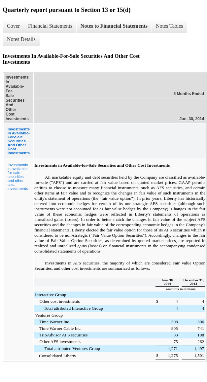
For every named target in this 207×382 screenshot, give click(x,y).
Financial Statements (50, 26)
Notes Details (21, 39)
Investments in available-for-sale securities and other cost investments (18, 177)
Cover (13, 26)
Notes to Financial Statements (114, 26)
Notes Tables (169, 26)
